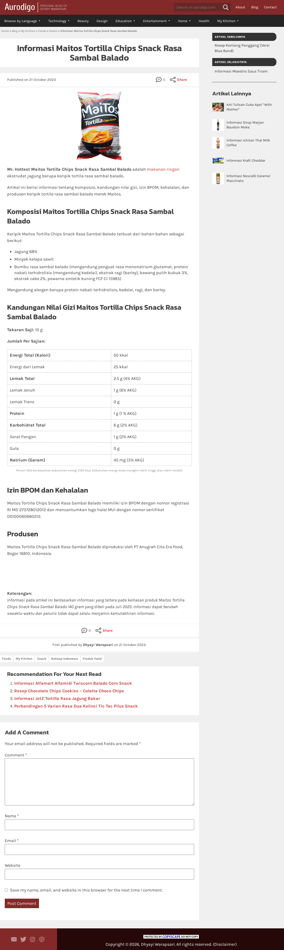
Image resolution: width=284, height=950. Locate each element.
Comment (16, 755)
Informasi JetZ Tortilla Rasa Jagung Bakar (57, 698)
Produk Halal (92, 659)
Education (124, 21)
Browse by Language (20, 21)
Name (12, 816)
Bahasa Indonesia (64, 659)
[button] (226, 7)
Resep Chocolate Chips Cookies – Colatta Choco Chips (69, 690)
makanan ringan (163, 169)
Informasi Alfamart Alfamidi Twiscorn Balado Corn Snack (73, 683)
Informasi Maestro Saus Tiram (241, 71)
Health (204, 21)
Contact (270, 7)
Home (183, 21)
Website (12, 865)
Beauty (83, 21)
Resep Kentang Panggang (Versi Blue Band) (242, 48)
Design (102, 21)
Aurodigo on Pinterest (41, 939)
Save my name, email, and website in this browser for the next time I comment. (86, 890)
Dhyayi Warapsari (158, 944)
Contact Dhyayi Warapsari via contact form (14, 939)
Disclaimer (224, 944)
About (240, 7)
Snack (53, 31)
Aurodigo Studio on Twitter (23, 939)
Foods (42, 31)
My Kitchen (226, 21)
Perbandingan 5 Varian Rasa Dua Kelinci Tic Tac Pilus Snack (76, 706)
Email (12, 840)
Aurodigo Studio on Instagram (32, 939)
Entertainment (155, 21)
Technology (57, 21)
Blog (254, 7)
